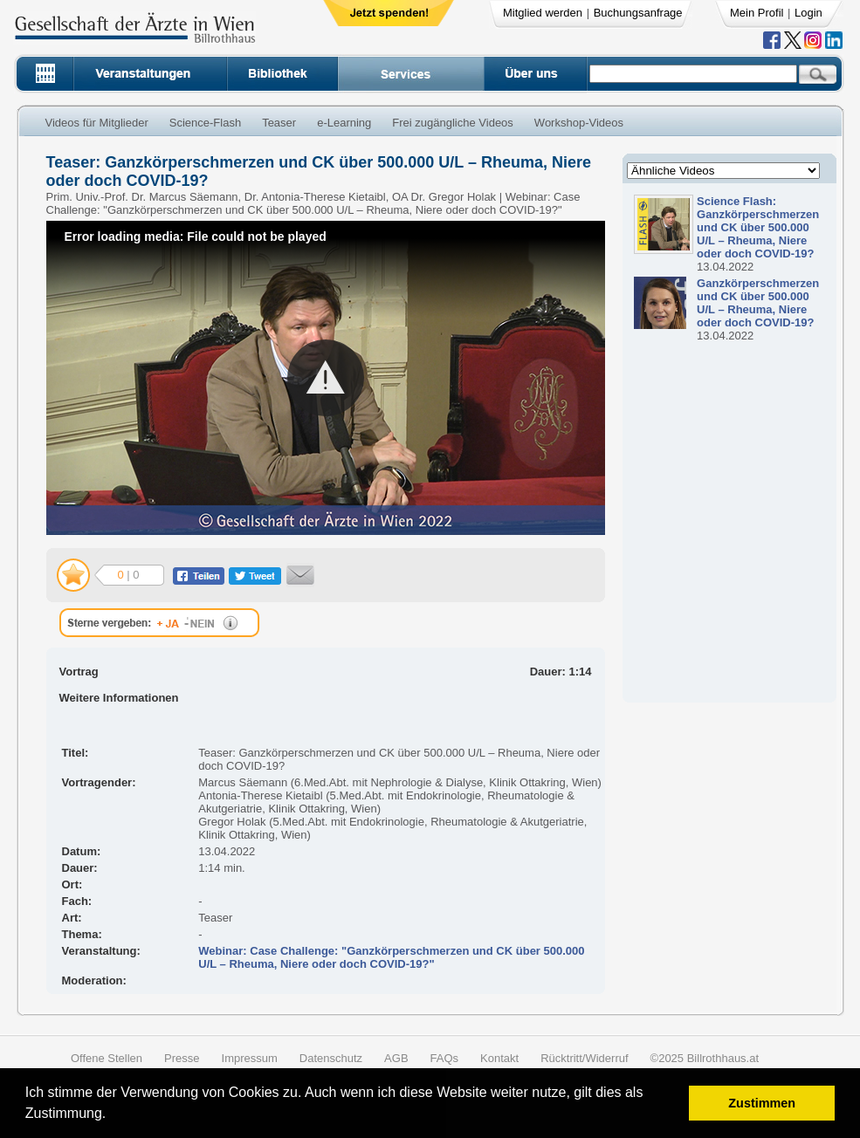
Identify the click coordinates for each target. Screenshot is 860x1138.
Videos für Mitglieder (96, 122)
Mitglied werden (542, 12)
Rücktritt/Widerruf (584, 1058)
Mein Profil (756, 12)
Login (808, 12)
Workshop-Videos (578, 122)
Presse (181, 1058)
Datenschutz (330, 1058)
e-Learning (344, 122)
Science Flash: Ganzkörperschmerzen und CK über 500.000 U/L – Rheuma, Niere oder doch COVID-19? (758, 227)
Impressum (250, 1058)
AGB (396, 1058)
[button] (112, 1116)
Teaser (279, 122)
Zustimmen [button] (761, 1103)
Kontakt (499, 1058)
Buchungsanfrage (638, 12)
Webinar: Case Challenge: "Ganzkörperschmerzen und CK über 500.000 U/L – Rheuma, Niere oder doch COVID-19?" (391, 957)
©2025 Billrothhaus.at (705, 1058)
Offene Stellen (106, 1058)
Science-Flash (205, 122)
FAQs (444, 1058)
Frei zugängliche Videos (452, 122)
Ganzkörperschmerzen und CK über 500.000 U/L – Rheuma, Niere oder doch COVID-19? (758, 303)
